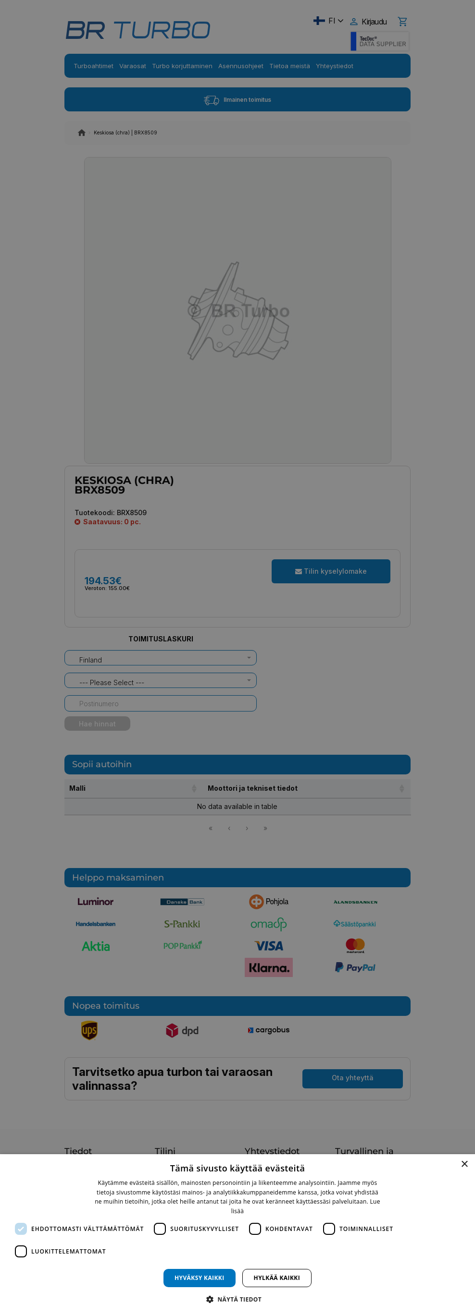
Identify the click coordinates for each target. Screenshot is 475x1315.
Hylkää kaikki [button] (277, 1278)
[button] (237, 1298)
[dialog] (237, 1234)
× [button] (464, 1164)
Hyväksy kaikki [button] (200, 1278)
